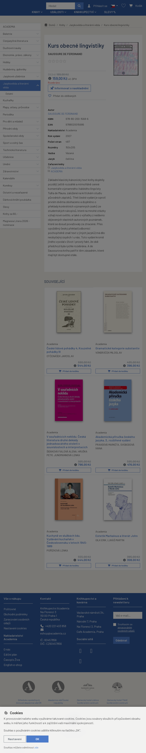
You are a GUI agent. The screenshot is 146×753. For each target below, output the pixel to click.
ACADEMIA (9, 27)
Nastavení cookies (15, 628)
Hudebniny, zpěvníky (14, 70)
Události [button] (57, 13)
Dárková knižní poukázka (17, 200)
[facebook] (80, 650)
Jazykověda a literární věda (16, 86)
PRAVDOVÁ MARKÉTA (107, 445)
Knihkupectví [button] (84, 13)
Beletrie (7, 35)
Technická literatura (14, 151)
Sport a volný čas (13, 144)
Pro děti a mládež (13, 122)
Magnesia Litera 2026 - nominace (16, 224)
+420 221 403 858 (53, 626)
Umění (6, 165)
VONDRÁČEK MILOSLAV (108, 353)
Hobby (6, 63)
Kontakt (45, 598)
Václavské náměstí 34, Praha (90, 614)
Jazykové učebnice (14, 77)
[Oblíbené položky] (123, 6)
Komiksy (7, 186)
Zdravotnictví (10, 172)
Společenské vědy (13, 137)
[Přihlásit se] (97, 6)
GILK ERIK (100, 540)
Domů (49, 26)
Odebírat (121, 640)
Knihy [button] (36, 13)
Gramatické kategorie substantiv (117, 349)
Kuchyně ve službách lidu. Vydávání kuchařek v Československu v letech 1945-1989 (67, 542)
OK (37, 739)
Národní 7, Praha (87, 621)
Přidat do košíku (69, 372)
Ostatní (9, 95)
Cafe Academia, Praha (90, 631)
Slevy (6, 208)
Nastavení (15, 739)
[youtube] (80, 660)
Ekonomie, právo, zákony (17, 56)
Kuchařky (8, 101)
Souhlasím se (126, 627)
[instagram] (91, 650)
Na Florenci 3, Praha (89, 626)
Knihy (62, 26)
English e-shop (13, 664)
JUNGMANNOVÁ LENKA (67, 456)
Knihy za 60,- (10, 215)
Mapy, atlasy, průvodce (16, 108)
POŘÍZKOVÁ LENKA (57, 551)
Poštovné (10, 609)
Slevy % (110, 13)
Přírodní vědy (10, 129)
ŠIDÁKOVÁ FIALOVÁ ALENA (62, 452)
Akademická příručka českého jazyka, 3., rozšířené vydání (115, 439)
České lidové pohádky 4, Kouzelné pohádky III (62, 350)
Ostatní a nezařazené (15, 193)
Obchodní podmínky (15, 614)
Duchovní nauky (12, 49)
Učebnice (8, 158)
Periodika (8, 115)
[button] (114, 6)
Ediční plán (10, 654)
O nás (7, 649)
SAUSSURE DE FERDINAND (65, 55)
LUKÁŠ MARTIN (115, 540)
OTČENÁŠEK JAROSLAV (60, 357)
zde (36, 747)
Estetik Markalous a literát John (116, 536)
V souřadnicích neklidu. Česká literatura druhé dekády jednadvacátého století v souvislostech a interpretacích (67, 442)
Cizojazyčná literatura (15, 42)
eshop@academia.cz (53, 631)
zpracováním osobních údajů (126, 629)
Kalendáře (9, 179)
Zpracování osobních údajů (16, 621)
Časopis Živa (12, 659)
